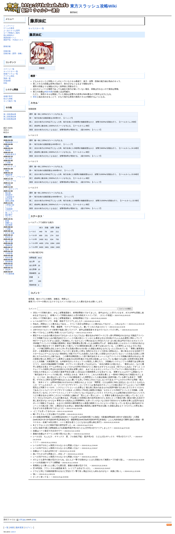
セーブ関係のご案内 (11, 33)
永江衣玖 (8, 158)
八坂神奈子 (9, 197)
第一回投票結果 (9, 114)
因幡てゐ (8, 223)
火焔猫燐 (8, 209)
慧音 (35, 97)
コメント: (32, 308)
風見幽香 (8, 225)
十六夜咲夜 (9, 274)
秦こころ (8, 213)
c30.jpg (20, 519)
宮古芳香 (8, 199)
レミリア (8, 207)
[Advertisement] (49, 498)
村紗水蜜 (48, 92)
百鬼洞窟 (7, 81)
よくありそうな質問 (11, 30)
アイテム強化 (8, 76)
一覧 (6, 527)
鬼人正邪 (8, 241)
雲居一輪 (8, 249)
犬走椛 (8, 185)
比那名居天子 (10, 154)
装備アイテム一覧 (10, 74)
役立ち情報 (7, 99)
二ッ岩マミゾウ (11, 189)
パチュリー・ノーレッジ (15, 177)
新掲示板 (7, 46)
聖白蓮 (8, 193)
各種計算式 (7, 96)
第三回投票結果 (9, 119)
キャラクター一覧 (36, 28)
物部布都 (8, 265)
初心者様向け (8, 35)
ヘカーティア (10, 166)
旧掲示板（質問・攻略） (13, 53)
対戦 (5, 83)
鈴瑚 (7, 221)
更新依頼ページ (9, 38)
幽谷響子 (8, 215)
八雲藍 (8, 229)
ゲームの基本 (8, 28)
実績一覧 (7, 78)
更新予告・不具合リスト (13, 40)
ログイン (29, 527)
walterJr (13, 532)
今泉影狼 (8, 253)
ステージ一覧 (8, 69)
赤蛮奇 (8, 270)
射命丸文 (8, 237)
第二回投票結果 (9, 117)
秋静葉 (8, 150)
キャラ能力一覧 (9, 101)
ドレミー (8, 217)
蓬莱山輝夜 (9, 201)
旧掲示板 (7, 51)
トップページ (8, 26)
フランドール (10, 181)
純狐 (7, 171)
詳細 (33, 520)
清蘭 (7, 146)
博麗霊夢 (8, 245)
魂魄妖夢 (8, 175)
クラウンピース (11, 211)
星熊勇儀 (8, 261)
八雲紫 (8, 162)
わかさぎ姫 (9, 233)
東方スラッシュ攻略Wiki (93, 6)
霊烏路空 (8, 195)
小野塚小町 (9, 205)
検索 (12, 527)
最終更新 (19, 527)
